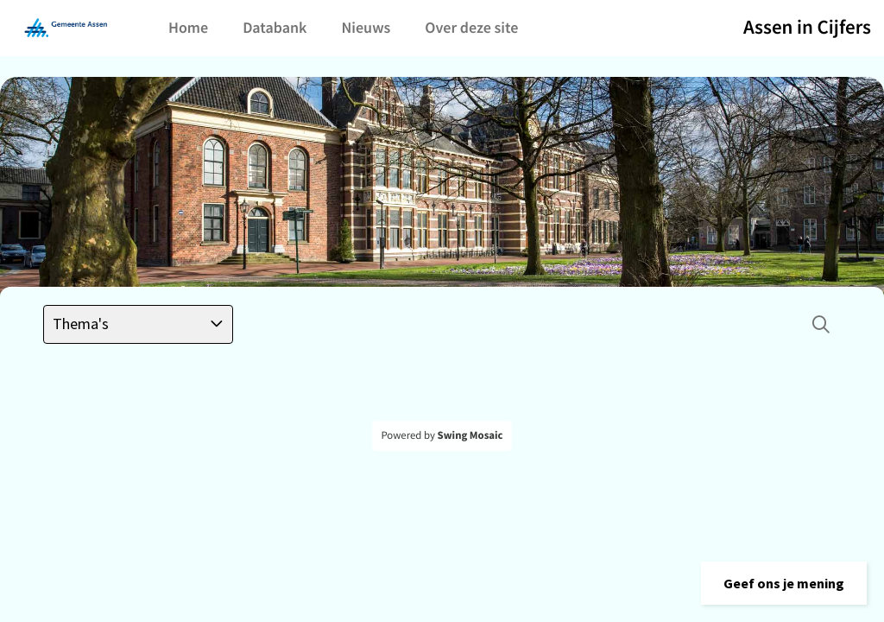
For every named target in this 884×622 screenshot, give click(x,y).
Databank (274, 27)
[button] (784, 583)
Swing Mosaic (470, 435)
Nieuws (365, 27)
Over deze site (471, 27)
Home (188, 27)
